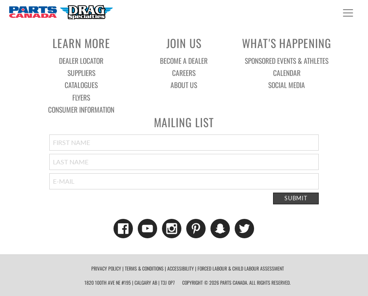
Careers (184, 72)
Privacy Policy (106, 268)
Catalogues (81, 85)
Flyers (81, 97)
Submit (295, 198)
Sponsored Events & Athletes (286, 60)
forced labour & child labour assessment (241, 268)
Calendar (287, 72)
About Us (183, 85)
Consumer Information (81, 109)
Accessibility (180, 268)
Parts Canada (60, 11)
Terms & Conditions (144, 268)
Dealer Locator (81, 60)
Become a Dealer (184, 60)
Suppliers (81, 72)
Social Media (286, 85)
